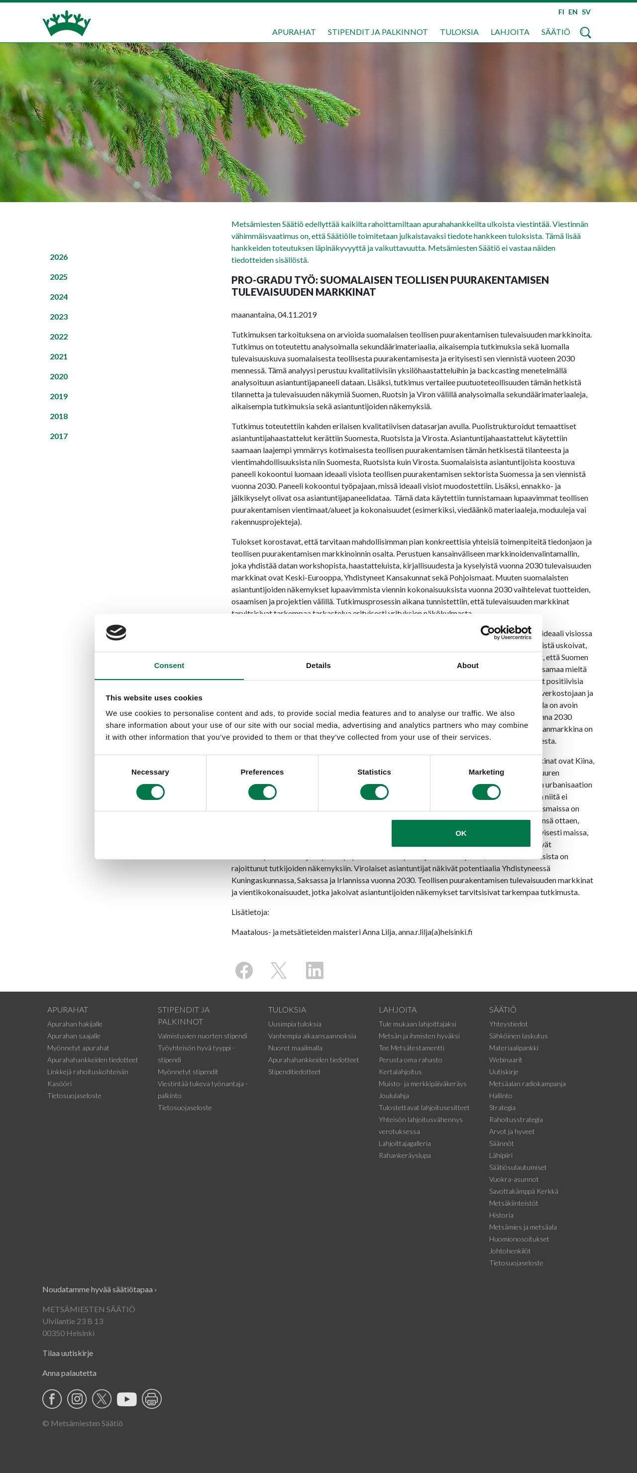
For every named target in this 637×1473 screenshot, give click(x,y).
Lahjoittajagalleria (405, 1143)
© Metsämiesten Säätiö (82, 1423)
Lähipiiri (501, 1155)
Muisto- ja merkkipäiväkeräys (423, 1083)
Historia (501, 1215)
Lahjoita (510, 31)
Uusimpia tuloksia (294, 1024)
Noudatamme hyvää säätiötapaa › (99, 1289)
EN (573, 11)
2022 (59, 336)
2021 (59, 356)
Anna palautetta (69, 1372)
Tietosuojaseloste (74, 1095)
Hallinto (501, 1095)
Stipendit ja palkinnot (378, 31)
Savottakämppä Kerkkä (523, 1191)
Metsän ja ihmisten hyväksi (419, 1035)
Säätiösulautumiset (518, 1167)
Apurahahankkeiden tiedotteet (92, 1059)
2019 (59, 396)
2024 (59, 296)
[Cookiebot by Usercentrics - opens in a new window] (487, 632)
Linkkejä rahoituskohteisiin (87, 1071)
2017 (59, 436)
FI (561, 11)
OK (461, 833)
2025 (59, 276)
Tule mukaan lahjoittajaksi (417, 1024)
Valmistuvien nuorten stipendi (202, 1035)
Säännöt (501, 1143)
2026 (59, 256)
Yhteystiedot (508, 1024)
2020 (59, 376)
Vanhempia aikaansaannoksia (312, 1035)
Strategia (502, 1107)
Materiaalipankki (513, 1047)
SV (586, 11)
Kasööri (59, 1083)
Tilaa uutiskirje (67, 1353)
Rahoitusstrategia (516, 1119)
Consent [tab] (169, 665)
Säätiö (555, 31)
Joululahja (394, 1095)
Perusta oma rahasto (410, 1059)
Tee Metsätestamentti (411, 1047)
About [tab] (468, 665)
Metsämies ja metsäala (523, 1227)
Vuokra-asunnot (514, 1179)
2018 (59, 416)
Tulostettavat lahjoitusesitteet (424, 1107)
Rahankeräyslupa (405, 1155)
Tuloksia (459, 31)
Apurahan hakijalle (75, 1024)
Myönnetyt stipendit (188, 1071)
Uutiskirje (504, 1071)
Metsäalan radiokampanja (527, 1083)
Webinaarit (506, 1059)
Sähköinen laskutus (518, 1035)
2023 (59, 316)
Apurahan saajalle (74, 1035)
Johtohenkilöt (510, 1250)
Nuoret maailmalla (295, 1047)
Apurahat (294, 31)
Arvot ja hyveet (512, 1131)
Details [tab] (318, 665)
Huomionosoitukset (519, 1239)
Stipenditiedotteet (294, 1071)
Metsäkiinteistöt (513, 1203)
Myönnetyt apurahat (78, 1047)
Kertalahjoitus (400, 1071)
